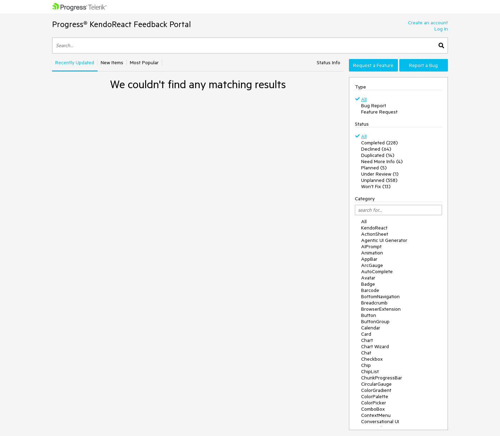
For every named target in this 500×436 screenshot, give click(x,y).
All (364, 99)
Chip (366, 365)
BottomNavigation (380, 296)
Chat (366, 353)
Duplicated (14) (377, 155)
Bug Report (373, 105)
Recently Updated (74, 62)
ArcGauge (372, 265)
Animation (372, 253)
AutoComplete (377, 271)
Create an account (428, 22)
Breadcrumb (374, 303)
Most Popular (144, 62)
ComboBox (373, 409)
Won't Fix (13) (376, 186)
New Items (112, 62)
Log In (441, 29)
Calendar (370, 328)
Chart (367, 340)
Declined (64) (376, 149)
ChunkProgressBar (381, 378)
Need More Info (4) (382, 161)
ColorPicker (373, 403)
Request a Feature (373, 65)
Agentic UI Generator (384, 240)
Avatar (368, 278)
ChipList (370, 371)
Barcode (370, 290)
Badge (368, 284)
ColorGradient (376, 390)
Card (366, 334)
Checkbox (372, 359)
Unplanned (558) (379, 180)
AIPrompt (371, 246)
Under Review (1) (380, 174)
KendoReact (374, 228)
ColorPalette (374, 396)
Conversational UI (380, 421)
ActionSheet (374, 234)
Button (368, 315)
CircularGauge (376, 384)
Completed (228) (379, 143)
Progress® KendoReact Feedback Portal (121, 24)
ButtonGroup (375, 321)
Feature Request (379, 112)
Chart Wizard (375, 346)
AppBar (369, 259)
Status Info (328, 62)
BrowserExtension (381, 309)
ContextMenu (376, 415)
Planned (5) (374, 168)
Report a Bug (423, 65)
